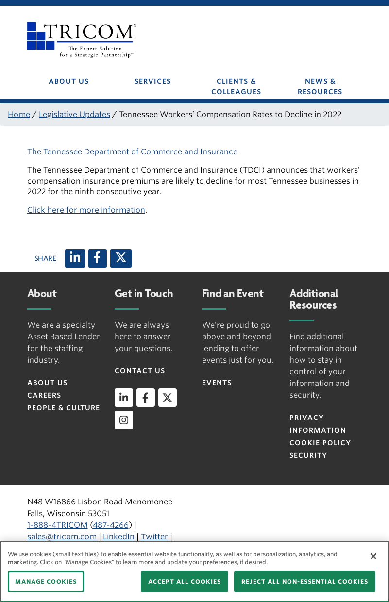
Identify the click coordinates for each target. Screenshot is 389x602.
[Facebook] (97, 258)
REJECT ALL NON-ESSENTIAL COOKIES (304, 581)
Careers (44, 395)
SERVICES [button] (153, 81)
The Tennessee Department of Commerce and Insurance (132, 151)
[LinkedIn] (75, 258)
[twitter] (167, 397)
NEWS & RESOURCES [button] (320, 86)
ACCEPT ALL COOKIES (184, 581)
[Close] (373, 556)
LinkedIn (119, 536)
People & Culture (63, 408)
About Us (47, 382)
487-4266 (111, 525)
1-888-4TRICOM (57, 525)
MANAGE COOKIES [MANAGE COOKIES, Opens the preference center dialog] (46, 581)
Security (308, 455)
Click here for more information (86, 210)
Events (217, 382)
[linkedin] (124, 397)
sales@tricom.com (62, 536)
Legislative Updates (74, 114)
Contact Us (140, 371)
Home (19, 114)
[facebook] (145, 397)
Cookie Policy (320, 443)
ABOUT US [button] (69, 81)
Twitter (154, 536)
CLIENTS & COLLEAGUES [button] (236, 86)
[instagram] (124, 420)
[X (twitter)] (121, 258)
